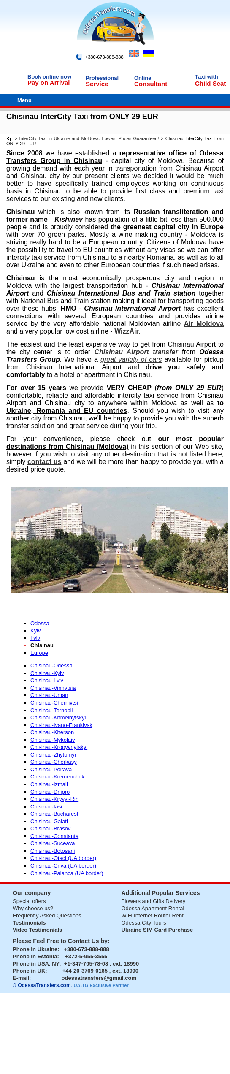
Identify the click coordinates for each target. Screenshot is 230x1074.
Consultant (150, 83)
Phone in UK (29, 971)
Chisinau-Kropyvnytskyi (58, 747)
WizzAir (126, 331)
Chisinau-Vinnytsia (53, 688)
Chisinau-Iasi (46, 806)
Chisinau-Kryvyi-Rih (54, 799)
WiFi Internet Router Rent (153, 915)
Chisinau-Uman (49, 695)
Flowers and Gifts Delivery (154, 901)
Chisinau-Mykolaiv (52, 740)
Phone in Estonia (35, 956)
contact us (44, 461)
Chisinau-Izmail (49, 784)
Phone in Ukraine (35, 949)
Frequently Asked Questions (47, 915)
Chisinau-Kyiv (47, 673)
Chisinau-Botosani (52, 851)
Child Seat (210, 83)
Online (142, 78)
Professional (102, 78)
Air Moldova (204, 323)
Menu (24, 100)
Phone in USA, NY (36, 963)
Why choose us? (33, 908)
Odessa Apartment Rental (153, 908)
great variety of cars (131, 359)
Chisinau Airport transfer (136, 351)
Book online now (49, 76)
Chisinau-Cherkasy (53, 762)
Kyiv (35, 630)
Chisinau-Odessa (51, 665)
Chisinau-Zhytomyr (53, 754)
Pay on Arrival (48, 82)
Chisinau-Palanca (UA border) (66, 873)
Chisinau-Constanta (54, 836)
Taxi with (206, 76)
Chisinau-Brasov (50, 828)
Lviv (35, 638)
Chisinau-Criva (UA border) (63, 865)
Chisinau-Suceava (52, 843)
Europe (39, 653)
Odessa (39, 623)
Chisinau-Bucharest (54, 814)
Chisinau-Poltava (51, 769)
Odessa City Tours (144, 922)
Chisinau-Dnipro (50, 792)
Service (97, 83)
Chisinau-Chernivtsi (54, 703)
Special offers (29, 901)
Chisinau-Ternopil (51, 710)
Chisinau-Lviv (46, 680)
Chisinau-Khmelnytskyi (58, 717)
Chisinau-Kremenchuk (57, 776)
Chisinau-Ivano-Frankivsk (61, 725)
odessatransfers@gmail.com (99, 978)
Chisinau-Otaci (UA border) (63, 858)
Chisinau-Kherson (52, 732)
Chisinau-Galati (49, 821)
